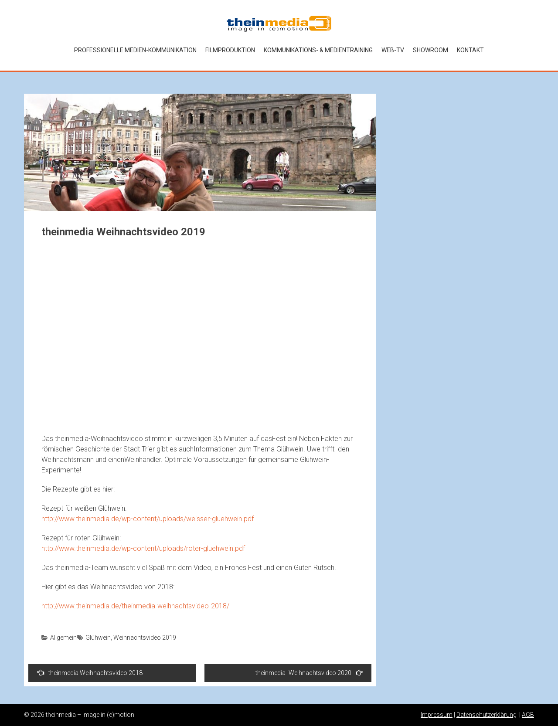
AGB (528, 714)
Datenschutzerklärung (486, 714)
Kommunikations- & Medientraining (318, 50)
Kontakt (470, 50)
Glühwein (98, 637)
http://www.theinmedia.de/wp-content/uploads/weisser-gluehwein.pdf (147, 519)
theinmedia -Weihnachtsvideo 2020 (309, 672)
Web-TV (392, 50)
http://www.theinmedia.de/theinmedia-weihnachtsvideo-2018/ (135, 606)
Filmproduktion (230, 50)
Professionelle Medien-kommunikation (135, 50)
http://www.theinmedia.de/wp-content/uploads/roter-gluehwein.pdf (143, 548)
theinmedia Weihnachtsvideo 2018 (90, 672)
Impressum (437, 714)
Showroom (430, 50)
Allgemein (63, 637)
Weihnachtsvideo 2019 (144, 637)
